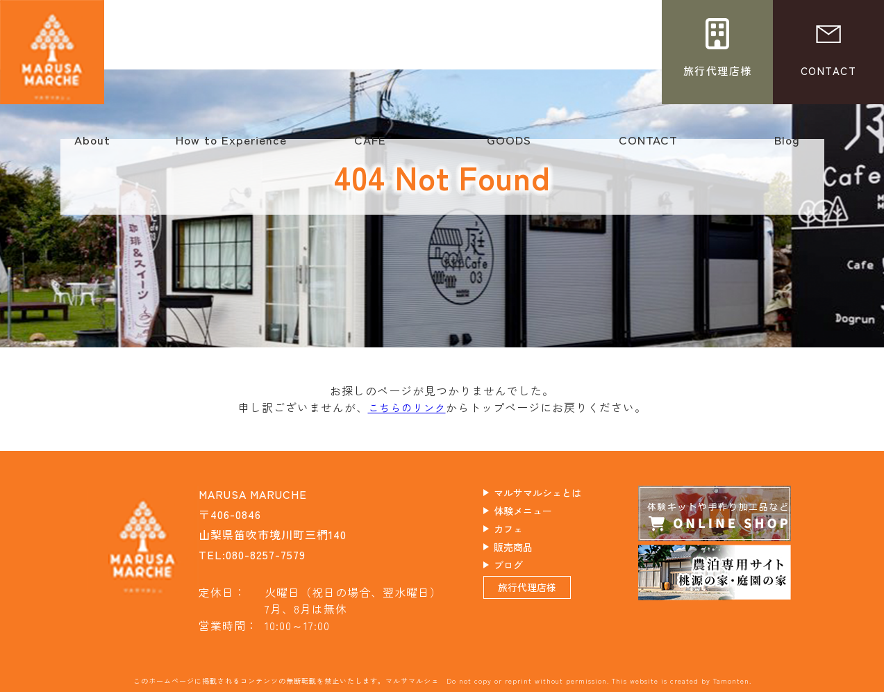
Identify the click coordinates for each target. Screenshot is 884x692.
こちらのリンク (406, 407)
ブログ (522, 574)
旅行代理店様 (543, 605)
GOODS (509, 146)
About (92, 146)
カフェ (522, 533)
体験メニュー (539, 513)
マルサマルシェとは (557, 493)
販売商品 (527, 553)
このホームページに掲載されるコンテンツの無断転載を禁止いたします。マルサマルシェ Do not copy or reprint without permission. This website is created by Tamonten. (442, 680)
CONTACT (648, 146)
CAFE (370, 146)
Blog (787, 146)
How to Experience (231, 146)
